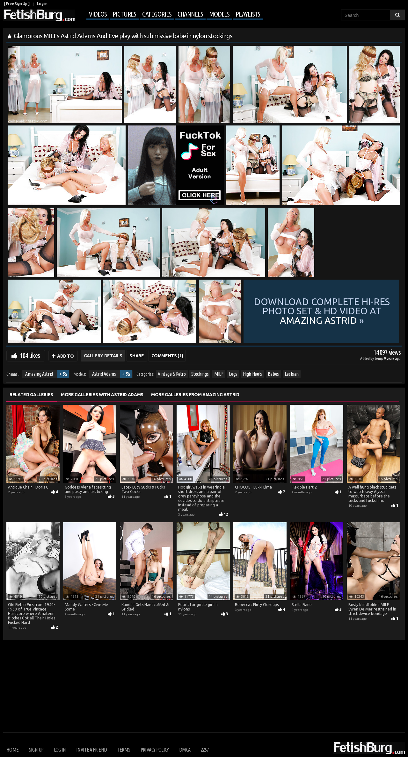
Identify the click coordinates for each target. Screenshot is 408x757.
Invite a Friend (91, 750)
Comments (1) (167, 355)
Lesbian (292, 374)
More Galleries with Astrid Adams (102, 394)
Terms (123, 750)
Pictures (124, 14)
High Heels (252, 374)
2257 (205, 750)
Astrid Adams (104, 374)
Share (136, 355)
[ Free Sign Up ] (16, 4)
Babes (273, 374)
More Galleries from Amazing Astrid (195, 394)
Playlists (248, 14)
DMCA (184, 750)
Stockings (199, 374)
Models (219, 14)
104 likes (30, 355)
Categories (156, 14)
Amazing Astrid (39, 374)
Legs (233, 374)
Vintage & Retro (172, 374)
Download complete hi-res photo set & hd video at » (322, 311)
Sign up (36, 750)
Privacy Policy (155, 750)
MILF (218, 374)
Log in (42, 4)
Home (12, 750)
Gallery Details (103, 355)
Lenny (379, 358)
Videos (97, 14)
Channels (190, 14)
